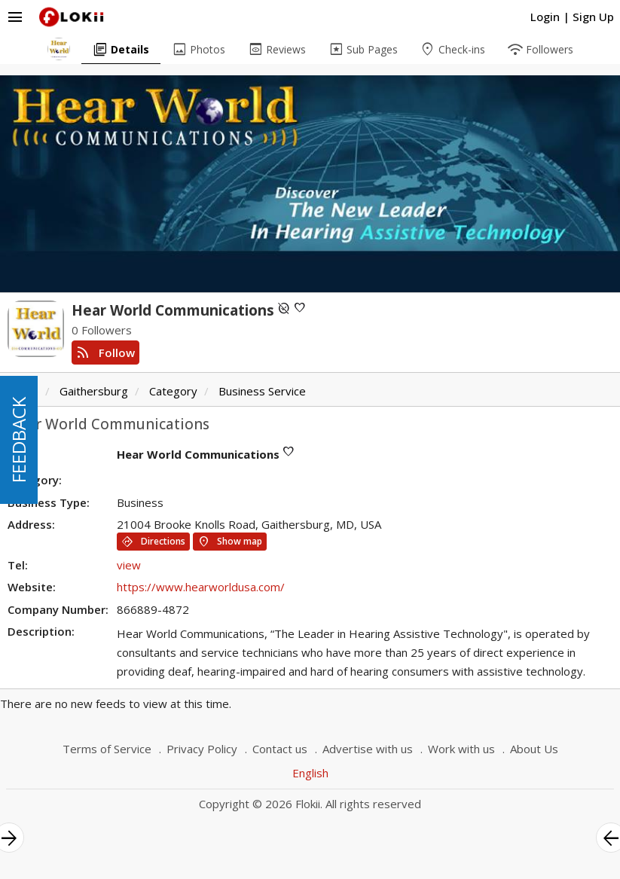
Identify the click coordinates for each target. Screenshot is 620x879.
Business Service (262, 390)
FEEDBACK (18, 440)
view (129, 564)
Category (173, 390)
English (310, 772)
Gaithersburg (94, 390)
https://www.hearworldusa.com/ (201, 586)
